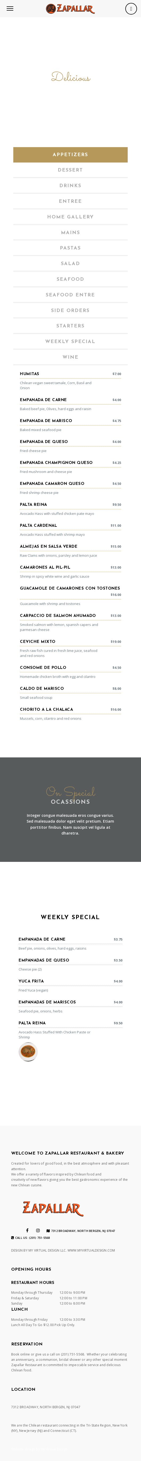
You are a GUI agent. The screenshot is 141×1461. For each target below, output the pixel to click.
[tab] (70, 155)
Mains (70, 232)
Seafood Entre (70, 295)
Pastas (70, 248)
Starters (70, 326)
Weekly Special (70, 341)
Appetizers (70, 154)
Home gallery (70, 217)
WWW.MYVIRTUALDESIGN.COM (91, 1250)
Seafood (70, 279)
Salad (70, 263)
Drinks (70, 185)
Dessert (70, 170)
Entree (70, 201)
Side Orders (70, 310)
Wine (70, 357)
